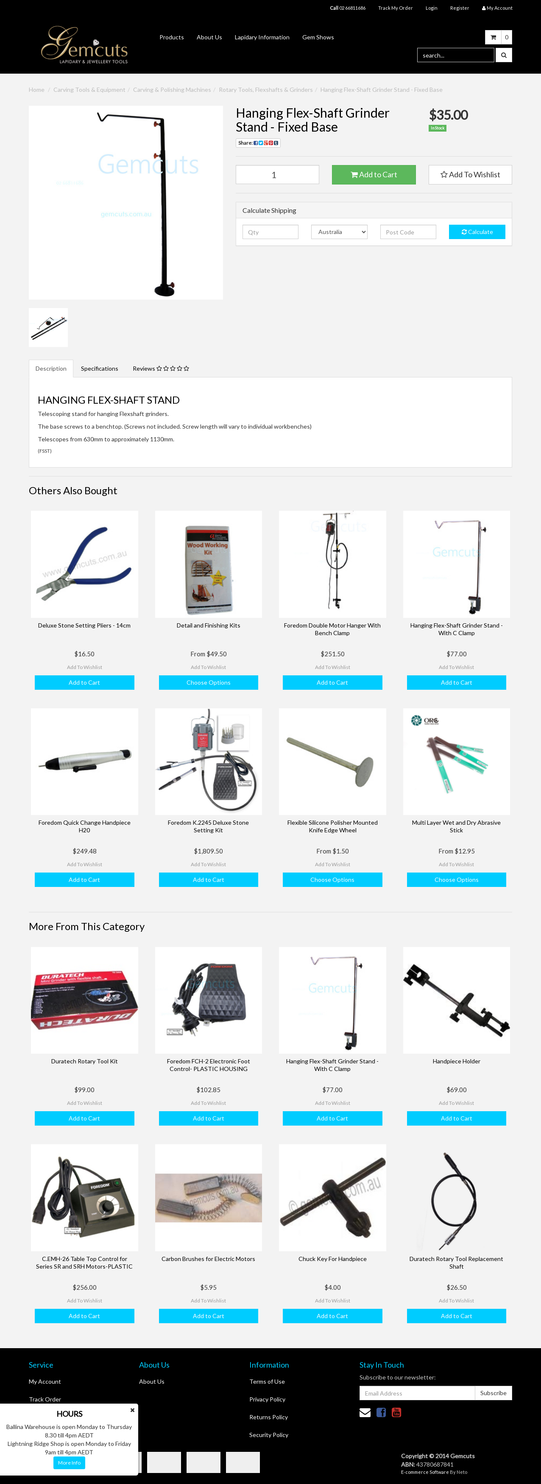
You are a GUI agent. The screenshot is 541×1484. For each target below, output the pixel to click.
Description (51, 368)
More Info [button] (69, 1462)
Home (37, 89)
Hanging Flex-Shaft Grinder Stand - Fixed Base (382, 89)
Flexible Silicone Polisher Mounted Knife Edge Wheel (332, 826)
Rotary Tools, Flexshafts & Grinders (266, 89)
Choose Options (209, 682)
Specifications (99, 368)
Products (171, 37)
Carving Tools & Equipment (89, 89)
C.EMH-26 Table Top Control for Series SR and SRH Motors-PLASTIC (84, 1262)
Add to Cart (374, 174)
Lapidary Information (262, 37)
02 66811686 (347, 8)
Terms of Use (267, 1381)
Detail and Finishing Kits (208, 625)
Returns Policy (268, 1417)
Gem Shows (318, 37)
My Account (45, 1381)
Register (459, 8)
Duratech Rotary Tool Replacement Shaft (456, 1262)
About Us (209, 37)
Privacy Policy (267, 1399)
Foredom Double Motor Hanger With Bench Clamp (332, 629)
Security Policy (268, 1434)
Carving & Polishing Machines (172, 89)
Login (432, 8)
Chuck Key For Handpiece (332, 1258)
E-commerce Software (425, 1472)
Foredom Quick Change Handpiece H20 (85, 826)
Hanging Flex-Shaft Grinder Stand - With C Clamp (456, 629)
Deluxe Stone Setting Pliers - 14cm (84, 625)
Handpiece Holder (456, 1061)
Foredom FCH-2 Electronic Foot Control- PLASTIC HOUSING (208, 1064)
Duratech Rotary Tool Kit (84, 1061)
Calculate (477, 231)
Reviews (161, 368)
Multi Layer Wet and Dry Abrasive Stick (456, 826)
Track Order (45, 1399)
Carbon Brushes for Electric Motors (208, 1258)
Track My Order (395, 8)
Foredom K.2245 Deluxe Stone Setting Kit (208, 826)
